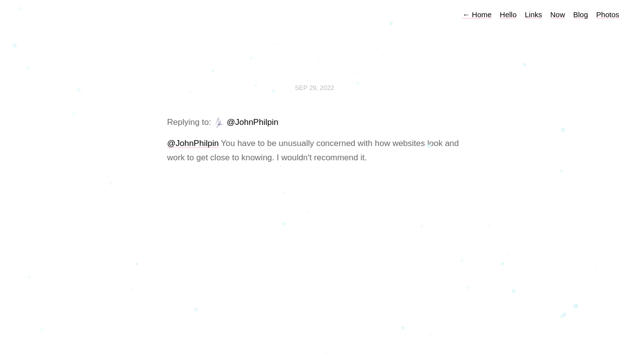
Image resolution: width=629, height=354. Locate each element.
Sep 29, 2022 (314, 87)
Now (557, 14)
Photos (607, 14)
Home (476, 14)
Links (533, 14)
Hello (508, 14)
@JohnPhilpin (252, 122)
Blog (580, 14)
